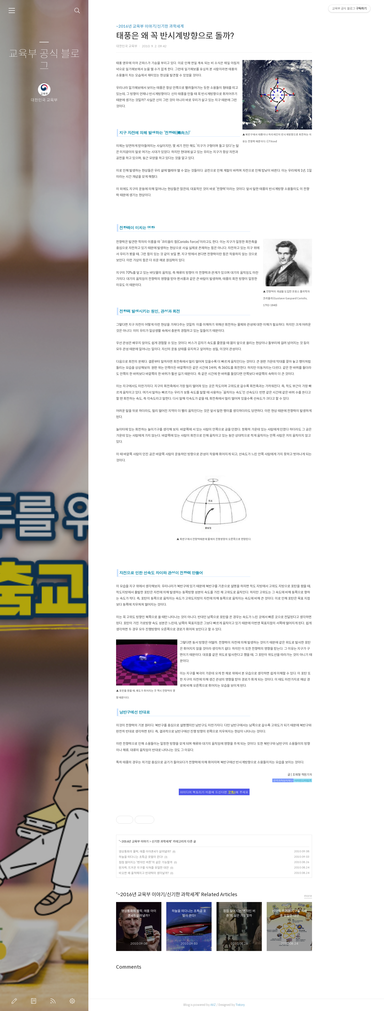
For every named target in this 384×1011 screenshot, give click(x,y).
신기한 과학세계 (183, 841)
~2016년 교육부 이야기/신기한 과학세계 (172, 26)
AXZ (235, 1005)
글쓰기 (15, 1001)
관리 (73, 1001)
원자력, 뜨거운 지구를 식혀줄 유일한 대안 (166, 867)
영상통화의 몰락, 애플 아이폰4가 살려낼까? (167, 851)
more (330, 896)
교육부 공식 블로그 (44, 60)
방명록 (34, 1001)
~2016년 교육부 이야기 (156, 841)
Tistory (262, 1005)
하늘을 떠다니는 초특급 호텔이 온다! (163, 857)
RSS (54, 1001)
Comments (150, 967)
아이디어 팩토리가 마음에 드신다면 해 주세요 (236, 792)
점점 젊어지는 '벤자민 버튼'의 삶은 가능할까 (167, 862)
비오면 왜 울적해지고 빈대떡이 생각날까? (166, 873)
